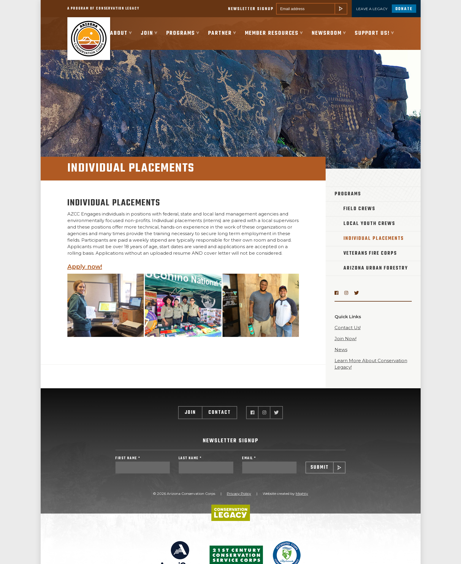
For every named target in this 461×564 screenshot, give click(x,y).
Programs (348, 194)
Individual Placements (373, 239)
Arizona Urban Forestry (375, 268)
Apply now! (84, 266)
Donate (404, 9)
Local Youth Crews (369, 224)
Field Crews (359, 209)
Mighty (302, 493)
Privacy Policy (239, 493)
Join (190, 412)
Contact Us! (348, 327)
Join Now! (346, 338)
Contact (219, 412)
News (341, 349)
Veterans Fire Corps (370, 253)
